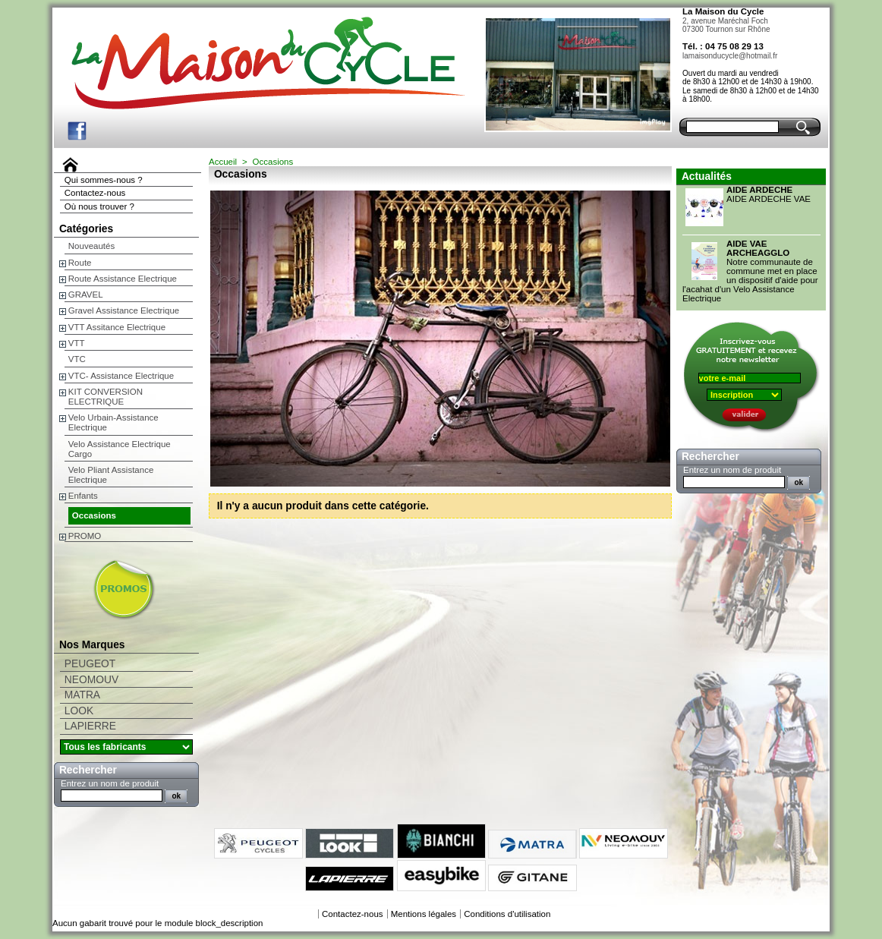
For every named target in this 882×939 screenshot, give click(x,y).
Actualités (707, 176)
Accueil (223, 161)
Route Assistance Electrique (122, 278)
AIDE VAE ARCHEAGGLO (757, 248)
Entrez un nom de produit (110, 783)
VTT (76, 343)
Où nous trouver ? (99, 206)
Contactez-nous (95, 192)
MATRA (82, 695)
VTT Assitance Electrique (116, 327)
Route (80, 262)
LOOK (79, 711)
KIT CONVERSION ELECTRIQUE (105, 396)
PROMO (84, 535)
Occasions (94, 515)
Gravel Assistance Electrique (123, 310)
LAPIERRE (90, 726)
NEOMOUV (91, 679)
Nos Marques (92, 645)
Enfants (83, 495)
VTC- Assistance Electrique (121, 375)
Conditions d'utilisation (507, 914)
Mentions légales (423, 914)
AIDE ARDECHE (759, 189)
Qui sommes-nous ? (104, 179)
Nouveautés (91, 246)
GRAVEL (85, 294)
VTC (77, 359)
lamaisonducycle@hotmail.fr (729, 56)
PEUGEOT (90, 664)
